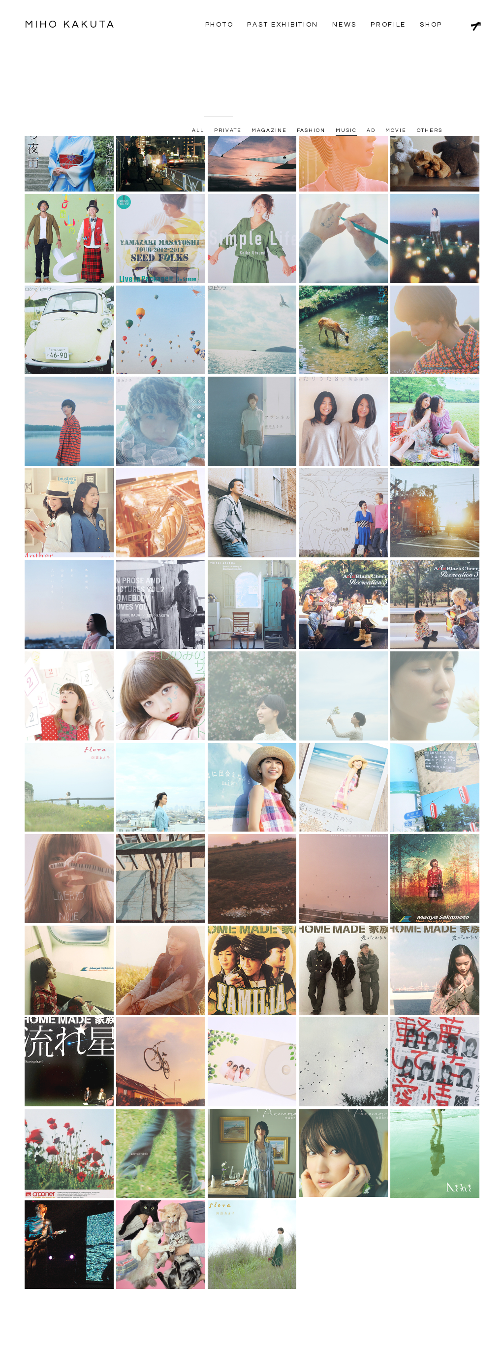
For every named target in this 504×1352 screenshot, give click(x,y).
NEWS (344, 24)
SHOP (431, 24)
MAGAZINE (269, 54)
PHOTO (219, 24)
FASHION (311, 54)
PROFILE (388, 24)
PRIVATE (228, 54)
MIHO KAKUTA (74, 24)
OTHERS (429, 54)
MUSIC (346, 54)
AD (371, 54)
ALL (198, 54)
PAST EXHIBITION (282, 24)
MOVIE (396, 54)
